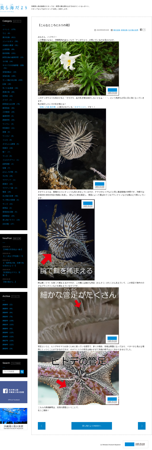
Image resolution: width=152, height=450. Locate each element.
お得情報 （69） (9, 49)
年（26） (8, 349)
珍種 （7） (7, 168)
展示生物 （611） (10, 37)
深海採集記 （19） (10, 72)
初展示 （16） (8, 148)
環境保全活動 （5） (10, 212)
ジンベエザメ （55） (11, 41)
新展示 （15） (8, 184)
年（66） (8, 309)
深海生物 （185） (10, 76)
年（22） (8, 305)
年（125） (9, 332)
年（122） (9, 345)
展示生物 (116, 30)
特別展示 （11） (9, 128)
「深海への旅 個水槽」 (47, 107)
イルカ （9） (8, 140)
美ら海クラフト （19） (12, 220)
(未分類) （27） (9, 224)
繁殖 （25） (7, 192)
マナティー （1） (9, 180)
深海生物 (124, 30)
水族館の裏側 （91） (11, 45)
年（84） (8, 313)
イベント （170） (10, 29)
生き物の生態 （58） (11, 196)
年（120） (9, 337)
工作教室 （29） (9, 112)
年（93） (8, 329)
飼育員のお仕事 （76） (12, 104)
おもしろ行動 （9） (10, 172)
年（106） (9, 321)
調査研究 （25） (9, 120)
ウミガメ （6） (9, 136)
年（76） (8, 317)
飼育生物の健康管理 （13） (13, 57)
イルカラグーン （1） (11, 160)
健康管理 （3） (9, 116)
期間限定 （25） (9, 216)
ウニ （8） (7, 33)
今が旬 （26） (8, 176)
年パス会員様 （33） (11, 88)
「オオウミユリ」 (80, 107)
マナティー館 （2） (10, 188)
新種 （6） (7, 132)
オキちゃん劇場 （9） (11, 144)
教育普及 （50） (9, 108)
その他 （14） (8, 61)
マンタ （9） (8, 156)
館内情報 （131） (10, 53)
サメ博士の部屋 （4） (11, 200)
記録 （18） (7, 84)
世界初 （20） (8, 96)
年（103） (9, 325)
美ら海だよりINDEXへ (91, 426)
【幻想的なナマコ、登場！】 (11, 272)
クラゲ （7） (8, 100)
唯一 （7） (7, 152)
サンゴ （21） (8, 204)
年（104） (9, 341)
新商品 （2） (8, 208)
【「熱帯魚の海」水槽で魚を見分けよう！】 (13, 263)
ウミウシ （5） (9, 124)
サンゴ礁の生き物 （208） (13, 80)
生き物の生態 (133, 30)
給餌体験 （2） (9, 164)
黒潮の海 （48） (9, 92)
